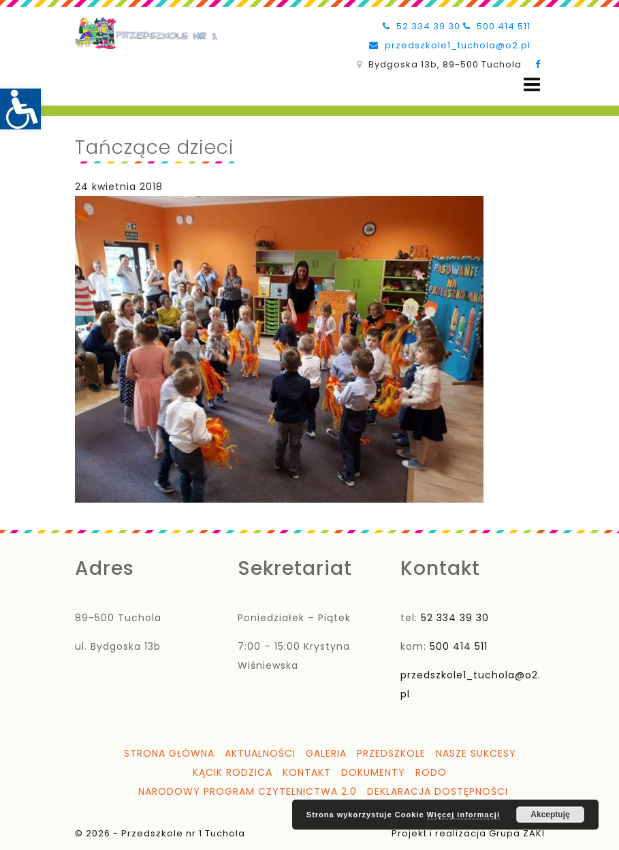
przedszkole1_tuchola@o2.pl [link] (449, 45)
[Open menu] (532, 84)
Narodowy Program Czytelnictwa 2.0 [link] (247, 791)
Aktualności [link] (260, 753)
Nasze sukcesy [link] (476, 753)
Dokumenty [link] (373, 772)
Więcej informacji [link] (463, 814)
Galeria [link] (326, 753)
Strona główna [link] (169, 753)
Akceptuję (549, 814)
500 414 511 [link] (496, 26)
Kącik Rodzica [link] (232, 772)
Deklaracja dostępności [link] (437, 791)
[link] (20, 109)
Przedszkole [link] (391, 753)
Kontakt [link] (307, 772)
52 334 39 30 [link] (421, 26)
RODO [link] (431, 772)
